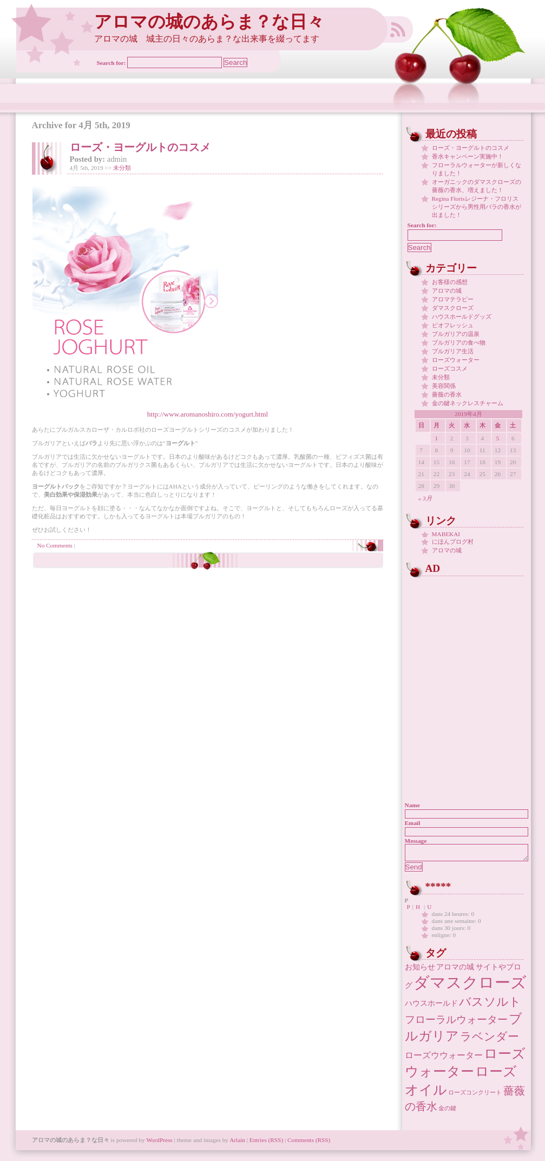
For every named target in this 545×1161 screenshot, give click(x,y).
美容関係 (444, 385)
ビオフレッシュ (453, 325)
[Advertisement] (472, 646)
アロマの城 (447, 290)
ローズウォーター (456, 360)
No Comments (55, 545)
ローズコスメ (450, 368)
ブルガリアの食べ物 (458, 342)
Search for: (111, 63)
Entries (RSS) (266, 1143)
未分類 (122, 167)
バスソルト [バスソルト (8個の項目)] (490, 1005)
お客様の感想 (450, 282)
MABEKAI (446, 534)
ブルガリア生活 (453, 351)
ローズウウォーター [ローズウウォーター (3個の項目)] (444, 1058)
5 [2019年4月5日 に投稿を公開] (498, 438)
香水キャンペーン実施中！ (467, 156)
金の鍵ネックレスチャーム (467, 403)
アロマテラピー (453, 299)
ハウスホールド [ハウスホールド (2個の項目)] (431, 1006)
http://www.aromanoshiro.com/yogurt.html (207, 414)
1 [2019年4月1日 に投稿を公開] (436, 438)
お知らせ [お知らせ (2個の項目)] (420, 970)
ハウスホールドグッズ (461, 316)
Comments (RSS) (308, 1143)
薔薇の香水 (447, 394)
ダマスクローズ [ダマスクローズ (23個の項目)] (470, 985)
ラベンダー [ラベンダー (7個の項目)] (489, 1039)
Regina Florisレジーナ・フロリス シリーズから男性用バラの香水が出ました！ (476, 206)
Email (413, 823)
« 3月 (425, 498)
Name (412, 805)
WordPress (159, 1143)
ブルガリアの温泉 (456, 334)
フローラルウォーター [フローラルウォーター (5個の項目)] (456, 1022)
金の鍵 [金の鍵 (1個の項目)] (447, 1111)
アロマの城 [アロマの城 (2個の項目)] (455, 970)
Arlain (237, 1143)
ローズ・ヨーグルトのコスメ (140, 147)
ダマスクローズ (453, 308)
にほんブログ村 (453, 541)
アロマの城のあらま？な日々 (209, 21)
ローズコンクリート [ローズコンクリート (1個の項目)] (475, 1096)
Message (416, 840)
